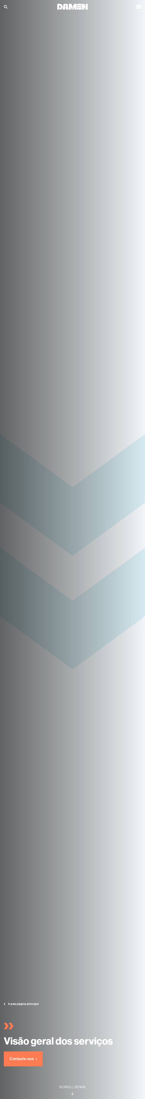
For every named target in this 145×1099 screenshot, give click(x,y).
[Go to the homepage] (72, 6)
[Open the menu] (138, 7)
